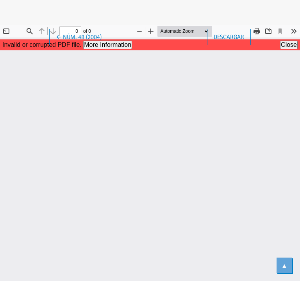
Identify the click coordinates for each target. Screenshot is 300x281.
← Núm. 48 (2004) (82, 36)
